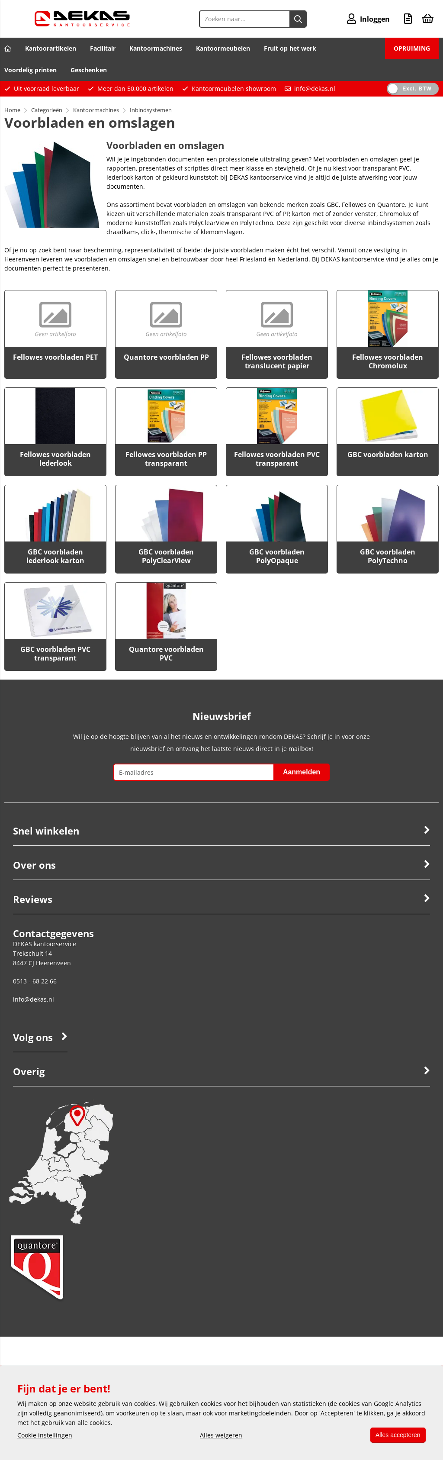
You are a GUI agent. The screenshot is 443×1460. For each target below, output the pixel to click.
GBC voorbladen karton (387, 454)
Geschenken (89, 70)
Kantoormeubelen (223, 48)
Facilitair (103, 48)
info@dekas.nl (314, 88)
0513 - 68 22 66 (35, 981)
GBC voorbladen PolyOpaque (277, 556)
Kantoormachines (155, 48)
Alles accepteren (396, 1434)
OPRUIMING (412, 48)
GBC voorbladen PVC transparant (55, 654)
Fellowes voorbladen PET (55, 357)
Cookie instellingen (44, 1435)
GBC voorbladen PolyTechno (387, 556)
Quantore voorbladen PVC (166, 654)
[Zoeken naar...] (297, 19)
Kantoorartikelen (50, 48)
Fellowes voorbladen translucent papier (276, 361)
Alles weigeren (220, 1435)
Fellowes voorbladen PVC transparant (277, 459)
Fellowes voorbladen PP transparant (166, 459)
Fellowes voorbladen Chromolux (387, 361)
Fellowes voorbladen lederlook (55, 459)
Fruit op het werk (290, 48)
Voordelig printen (30, 70)
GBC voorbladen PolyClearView (166, 556)
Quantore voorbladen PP (166, 357)
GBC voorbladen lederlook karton (55, 556)
